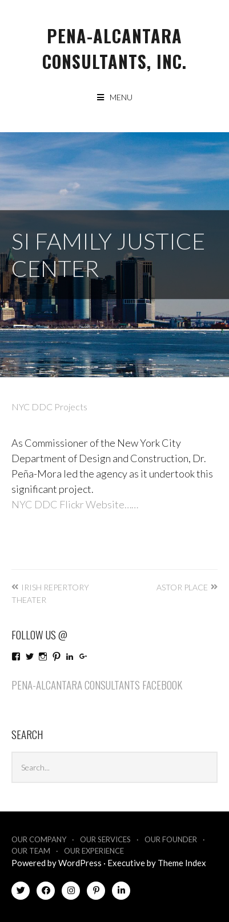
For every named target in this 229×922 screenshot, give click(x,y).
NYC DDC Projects (49, 406)
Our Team (30, 850)
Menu (121, 97)
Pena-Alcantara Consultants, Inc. (114, 48)
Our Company (38, 839)
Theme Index (182, 863)
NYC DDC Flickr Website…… (74, 504)
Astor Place (182, 587)
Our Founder (170, 839)
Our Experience (94, 850)
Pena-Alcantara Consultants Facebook (96, 684)
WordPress (80, 863)
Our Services (105, 839)
